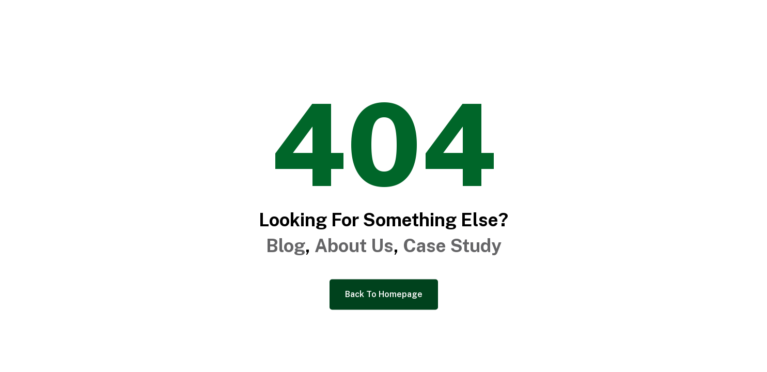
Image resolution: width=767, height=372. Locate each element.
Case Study (452, 245)
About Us (354, 245)
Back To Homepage (383, 294)
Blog (285, 245)
